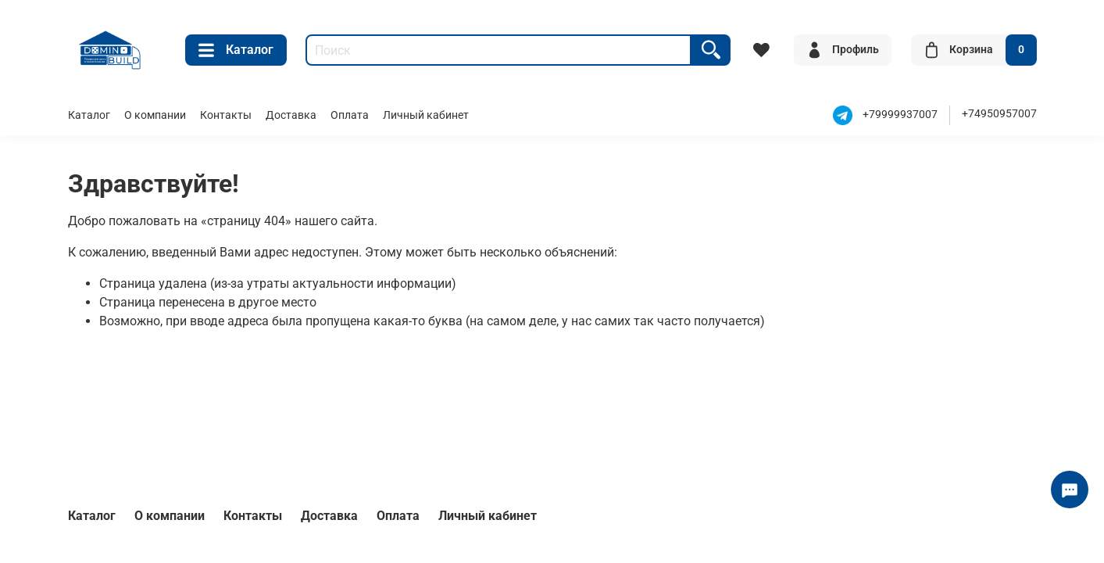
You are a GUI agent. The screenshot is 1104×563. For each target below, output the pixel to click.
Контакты (226, 115)
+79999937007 (900, 115)
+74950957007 (999, 113)
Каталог (235, 50)
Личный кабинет (426, 115)
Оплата (349, 115)
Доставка (291, 115)
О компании (155, 115)
